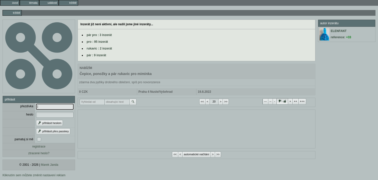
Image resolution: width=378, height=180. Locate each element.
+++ (302, 101)
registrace (39, 146)
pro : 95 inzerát (97, 42)
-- (270, 101)
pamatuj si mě (24, 139)
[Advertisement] (196, 128)
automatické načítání (196, 154)
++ (295, 101)
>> (225, 101)
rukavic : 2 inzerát (99, 48)
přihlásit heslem (49, 123)
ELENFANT (338, 31)
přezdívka (26, 106)
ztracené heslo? (39, 153)
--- (265, 101)
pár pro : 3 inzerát (99, 35)
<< (202, 101)
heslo (29, 114)
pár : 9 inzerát (96, 55)
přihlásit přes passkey (53, 131)
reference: (341, 37)
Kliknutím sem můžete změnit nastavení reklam (34, 175)
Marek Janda (49, 164)
